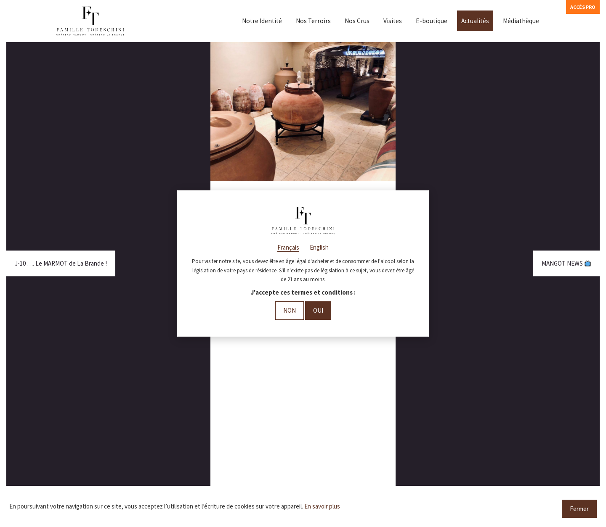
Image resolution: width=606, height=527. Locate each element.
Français (288, 247)
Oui (318, 310)
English (319, 247)
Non (289, 310)
